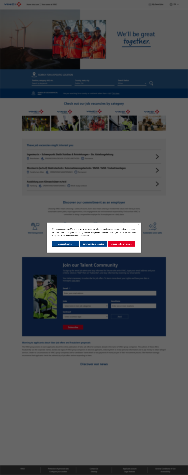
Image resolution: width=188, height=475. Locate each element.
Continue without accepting (93, 243)
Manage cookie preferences (121, 243)
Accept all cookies (65, 243)
